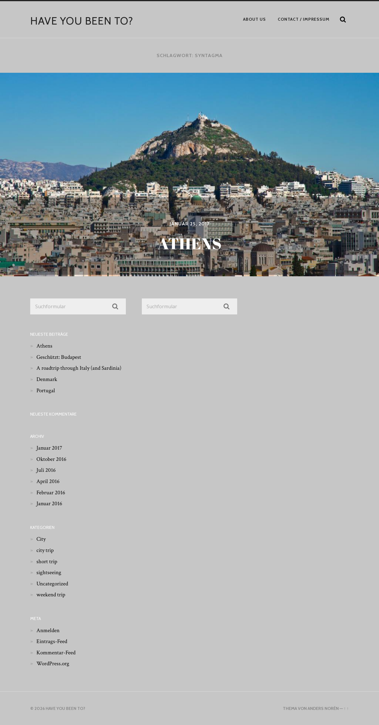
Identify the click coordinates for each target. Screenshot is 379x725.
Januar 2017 (49, 448)
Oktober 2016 (51, 459)
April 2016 (48, 481)
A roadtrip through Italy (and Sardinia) (80, 368)
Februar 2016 (51, 492)
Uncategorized (53, 583)
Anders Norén (322, 708)
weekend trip (51, 594)
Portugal (46, 390)
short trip (47, 561)
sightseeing (49, 572)
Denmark (47, 379)
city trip (45, 550)
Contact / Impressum (304, 19)
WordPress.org (53, 663)
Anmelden (48, 630)
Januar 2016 (49, 503)
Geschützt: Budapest (59, 357)
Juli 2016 (46, 470)
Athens (44, 346)
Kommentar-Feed (57, 652)
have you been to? (82, 20)
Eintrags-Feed (52, 641)
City (41, 539)
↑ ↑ (346, 708)
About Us (254, 19)
